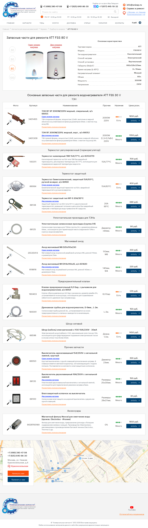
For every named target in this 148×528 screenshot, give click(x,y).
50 (12, 59)
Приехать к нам (18, 479)
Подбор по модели (57, 29)
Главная (10, 22)
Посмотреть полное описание (54, 127)
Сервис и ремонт (135, 9)
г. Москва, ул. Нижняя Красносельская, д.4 (136, 13)
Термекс (43, 29)
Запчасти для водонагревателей (25, 29)
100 (12, 77)
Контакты (119, 22)
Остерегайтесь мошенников (131, 514)
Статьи (87, 22)
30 (12, 50)
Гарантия (103, 22)
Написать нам (18, 473)
